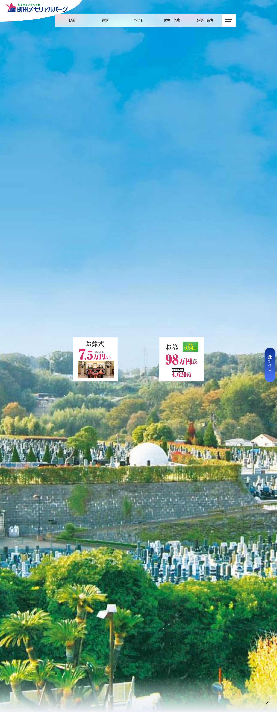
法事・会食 (205, 20)
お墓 (72, 20)
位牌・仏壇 (172, 20)
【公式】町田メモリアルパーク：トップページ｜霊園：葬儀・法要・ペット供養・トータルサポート (36, 7)
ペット (138, 20)
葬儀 (105, 20)
